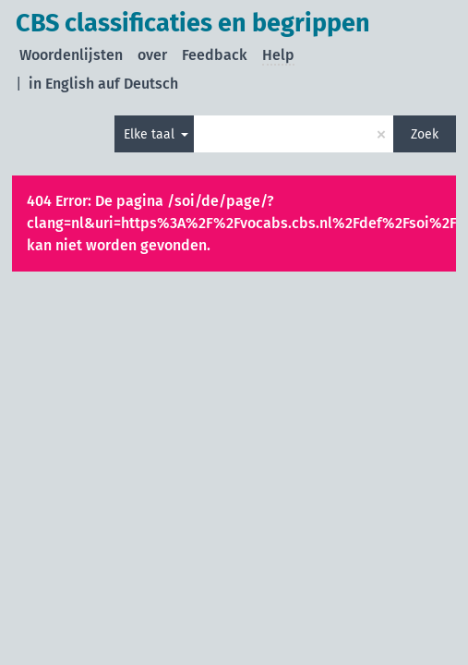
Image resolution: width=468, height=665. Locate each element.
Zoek (424, 134)
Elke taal (151, 134)
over (152, 55)
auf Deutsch (138, 83)
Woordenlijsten (71, 55)
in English (61, 83)
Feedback (214, 55)
